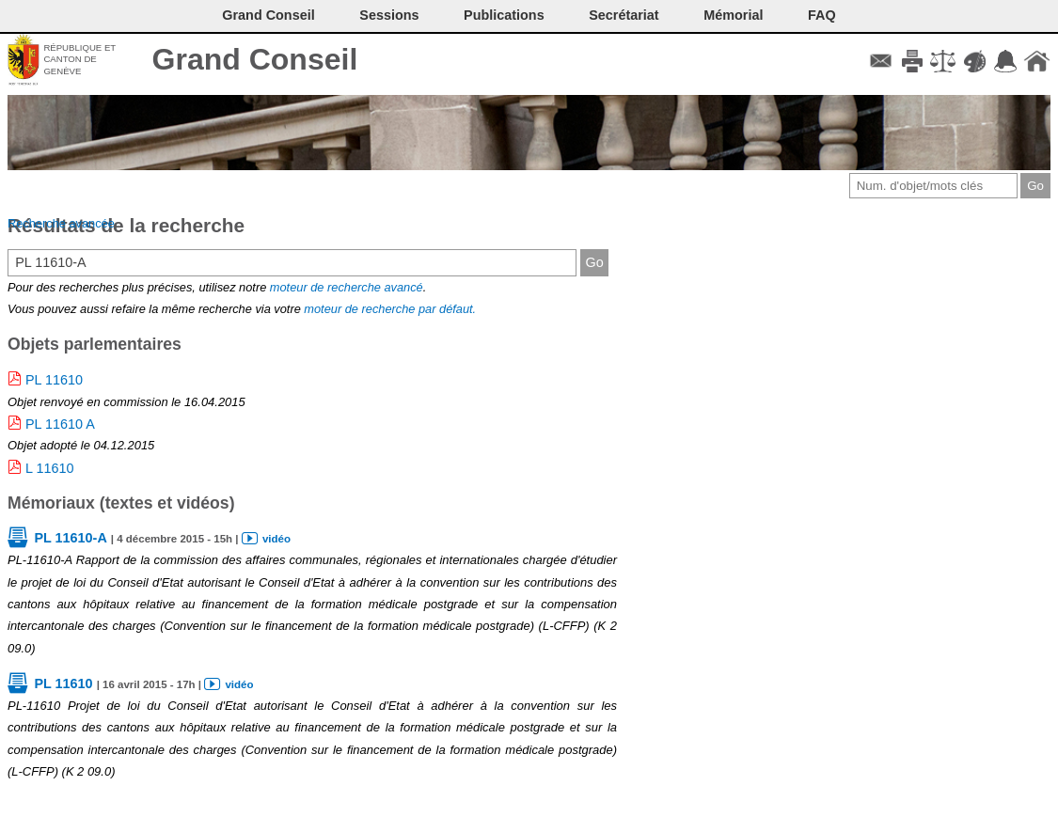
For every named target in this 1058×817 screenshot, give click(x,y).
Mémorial (733, 15)
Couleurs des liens (974, 61)
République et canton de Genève (79, 59)
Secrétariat (623, 15)
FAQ (822, 15)
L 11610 (49, 468)
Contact (880, 61)
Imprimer (911, 61)
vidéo (276, 538)
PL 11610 (54, 379)
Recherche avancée (61, 223)
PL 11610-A (70, 537)
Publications (504, 15)
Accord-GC (1005, 61)
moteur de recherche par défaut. (390, 309)
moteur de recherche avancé (346, 287)
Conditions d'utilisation (942, 61)
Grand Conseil (255, 59)
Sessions (388, 15)
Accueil (1036, 61)
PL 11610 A (60, 424)
